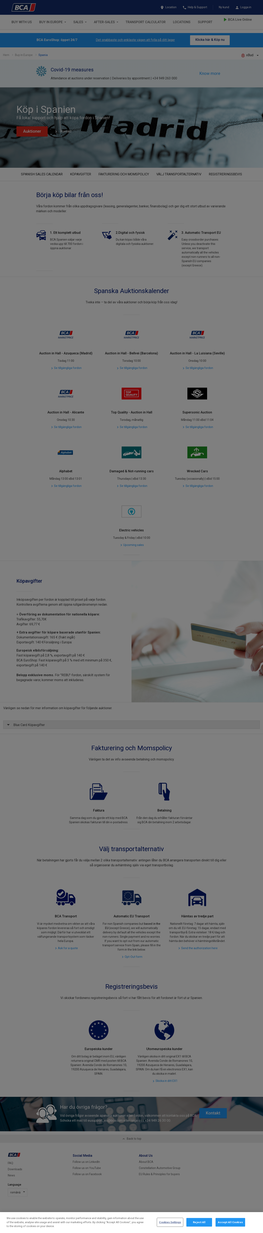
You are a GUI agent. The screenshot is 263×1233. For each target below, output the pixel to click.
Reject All (199, 1222)
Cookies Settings (170, 1222)
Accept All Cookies (230, 1222)
